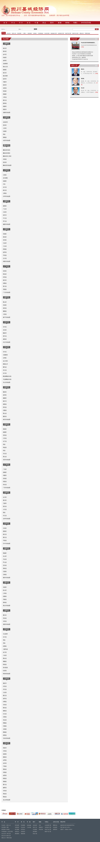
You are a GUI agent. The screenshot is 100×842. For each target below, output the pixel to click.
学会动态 (23, 827)
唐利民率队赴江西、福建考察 (79, 57)
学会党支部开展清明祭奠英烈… (88, 42)
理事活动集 (87, 33)
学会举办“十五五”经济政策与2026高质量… (82, 53)
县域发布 (23, 831)
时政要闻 (23, 825)
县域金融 (29, 825)
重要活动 (55, 825)
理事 (24, 33)
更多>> (96, 39)
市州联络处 (40, 33)
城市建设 (35, 831)
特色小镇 (35, 833)
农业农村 (35, 825)
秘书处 (35, 33)
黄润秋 (82, 78)
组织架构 (30, 33)
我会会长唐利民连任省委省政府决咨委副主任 (82, 52)
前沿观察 (17, 829)
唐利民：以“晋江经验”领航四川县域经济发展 (82, 55)
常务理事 (19, 33)
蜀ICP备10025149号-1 (65, 827)
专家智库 (17, 827)
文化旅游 (35, 829)
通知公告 (82, 33)
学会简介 (9, 33)
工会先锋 (29, 827)
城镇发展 (23, 833)
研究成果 (17, 825)
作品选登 (55, 827)
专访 (40, 825)
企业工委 (3, 833)
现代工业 (35, 827)
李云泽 (82, 88)
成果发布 (55, 829)
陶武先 (82, 69)
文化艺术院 (46, 33)
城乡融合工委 (54, 33)
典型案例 (17, 833)
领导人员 (14, 33)
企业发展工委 (48, 825)
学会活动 (41, 829)
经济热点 (23, 829)
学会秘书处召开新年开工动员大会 (80, 59)
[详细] (82, 47)
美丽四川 (41, 827)
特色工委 (3, 835)
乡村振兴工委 (61, 33)
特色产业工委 (68, 33)
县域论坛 (17, 831)
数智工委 (8, 835)
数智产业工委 (75, 33)
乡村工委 (8, 833)
